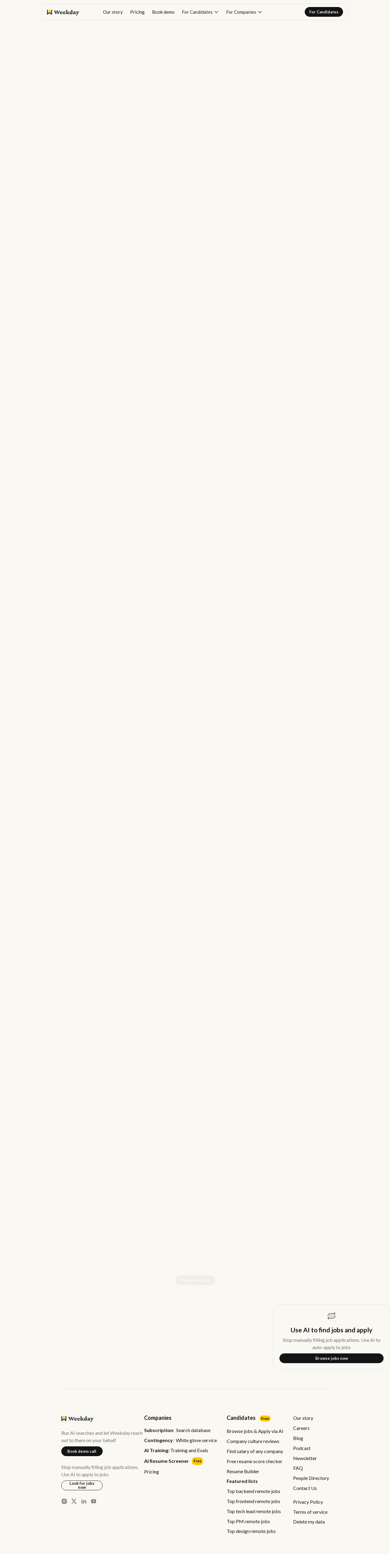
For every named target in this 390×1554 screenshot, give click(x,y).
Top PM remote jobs (248, 1521)
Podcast (301, 1448)
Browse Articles (195, 1280)
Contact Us (305, 1488)
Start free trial (315, 961)
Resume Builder (243, 1471)
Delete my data (309, 1521)
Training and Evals (176, 1450)
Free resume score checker (254, 1461)
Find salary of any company (255, 1451)
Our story (113, 12)
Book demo (163, 12)
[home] (63, 12)
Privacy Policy (308, 1502)
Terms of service (310, 1512)
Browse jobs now (331, 1358)
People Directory (311, 1478)
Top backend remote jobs (253, 1491)
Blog (298, 1438)
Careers (301, 1428)
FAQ (298, 1468)
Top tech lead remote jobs (254, 1511)
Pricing (137, 12)
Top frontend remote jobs (253, 1501)
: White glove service (180, 1440)
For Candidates (324, 11)
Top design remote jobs (251, 1531)
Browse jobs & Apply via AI (255, 1431)
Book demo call (81, 1451)
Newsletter (305, 1458)
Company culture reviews (253, 1441)
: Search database (177, 1430)
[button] (200, 12)
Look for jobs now (81, 1485)
